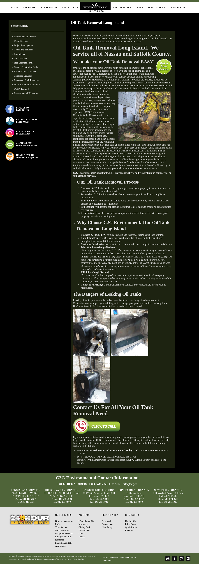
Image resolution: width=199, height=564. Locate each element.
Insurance (83, 524)
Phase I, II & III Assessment (27, 84)
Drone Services (21, 41)
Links (139, 7)
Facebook (174, 558)
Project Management (23, 45)
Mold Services (62, 530)
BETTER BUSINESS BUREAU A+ (26, 120)
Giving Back (84, 527)
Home (14, 7)
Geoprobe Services (23, 76)
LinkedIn (188, 558)
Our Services (48, 7)
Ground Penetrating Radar (26, 67)
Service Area (156, 7)
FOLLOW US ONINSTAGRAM (25, 132)
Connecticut (107, 524)
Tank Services (20, 58)
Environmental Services (25, 36)
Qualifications (131, 527)
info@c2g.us (130, 484)
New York (106, 521)
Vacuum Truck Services (25, 71)
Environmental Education (26, 93)
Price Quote (70, 7)
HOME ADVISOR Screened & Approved (27, 156)
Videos (82, 536)
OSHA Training (21, 89)
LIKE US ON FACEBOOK (23, 108)
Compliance (19, 54)
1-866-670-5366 (95, 11)
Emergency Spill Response (26, 80)
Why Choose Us (86, 521)
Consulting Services (23, 49)
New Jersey (107, 527)
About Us (29, 7)
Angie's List (181, 558)
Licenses (129, 530)
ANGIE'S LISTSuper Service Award (26, 144)
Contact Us (177, 7)
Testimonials (122, 7)
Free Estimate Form (23, 62)
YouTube (167, 558)
